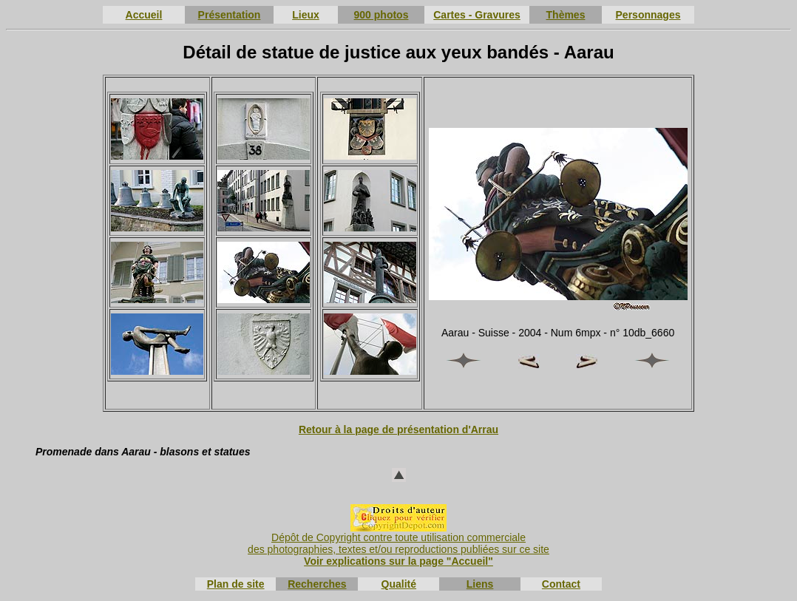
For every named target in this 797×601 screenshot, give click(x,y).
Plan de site (236, 584)
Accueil (144, 15)
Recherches (317, 584)
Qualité (398, 584)
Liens (480, 584)
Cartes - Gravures (476, 15)
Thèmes (566, 15)
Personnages (648, 15)
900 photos (381, 15)
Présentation (229, 15)
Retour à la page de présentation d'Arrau (398, 429)
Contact (561, 584)
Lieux (305, 15)
